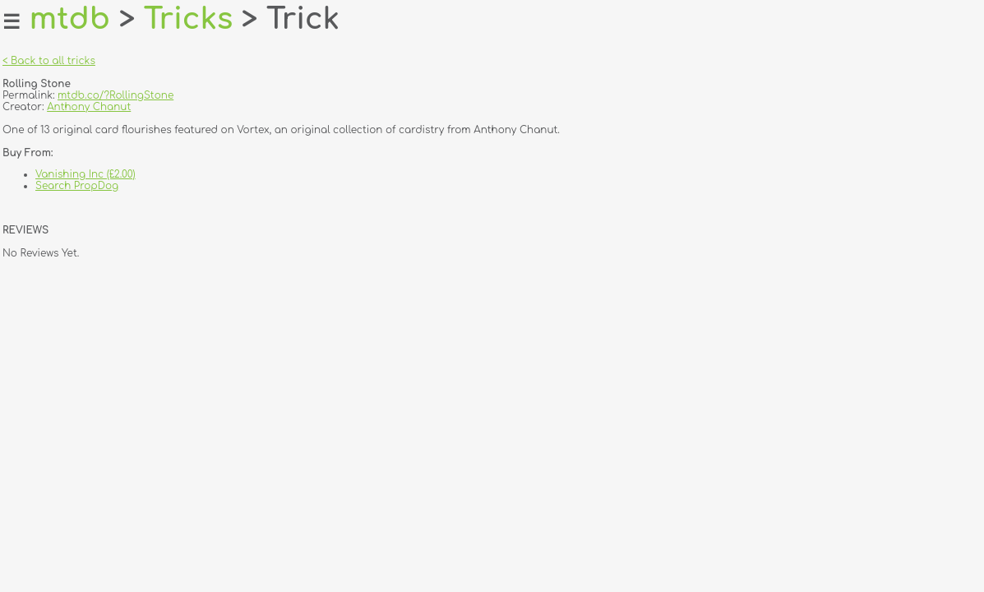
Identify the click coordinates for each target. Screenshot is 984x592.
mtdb (70, 18)
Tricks (188, 18)
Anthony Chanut (89, 107)
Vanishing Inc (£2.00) (85, 174)
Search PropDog (76, 186)
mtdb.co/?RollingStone (115, 95)
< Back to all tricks (48, 61)
